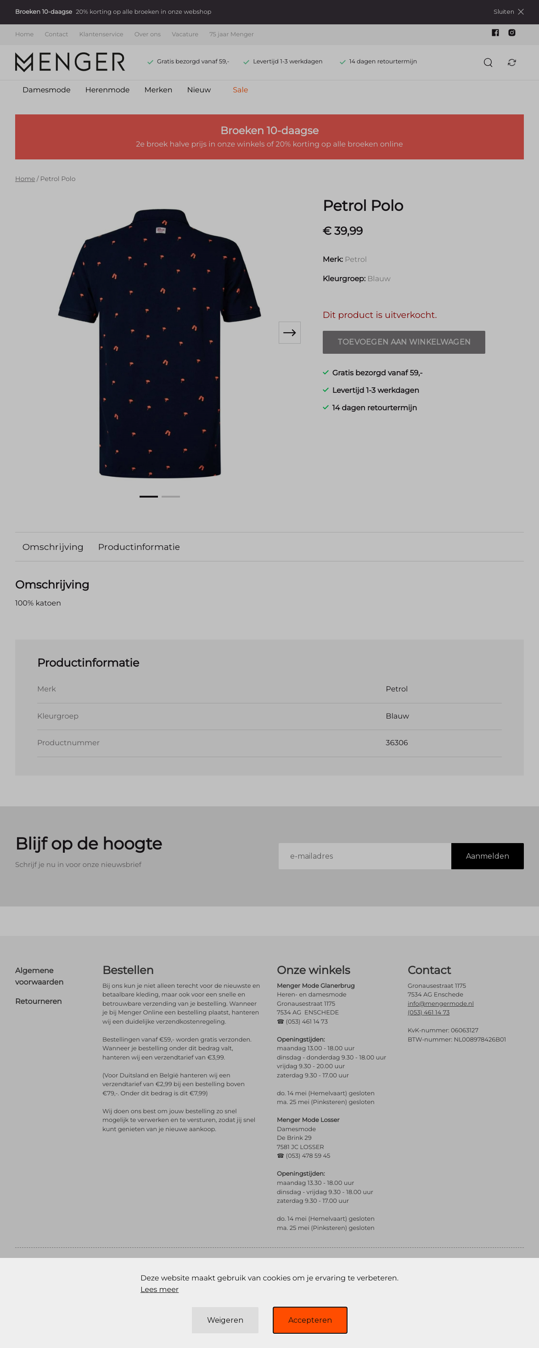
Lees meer (159, 1290)
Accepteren (310, 1320)
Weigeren (225, 1320)
